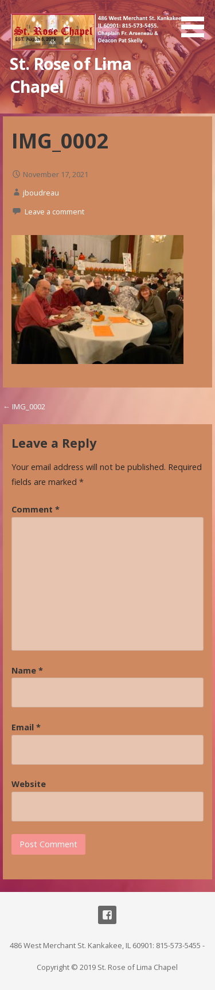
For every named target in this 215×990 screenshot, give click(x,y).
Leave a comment (54, 211)
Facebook (107, 915)
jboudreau (41, 192)
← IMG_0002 (24, 406)
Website (28, 783)
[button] (196, 20)
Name (27, 670)
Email (26, 727)
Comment (35, 509)
